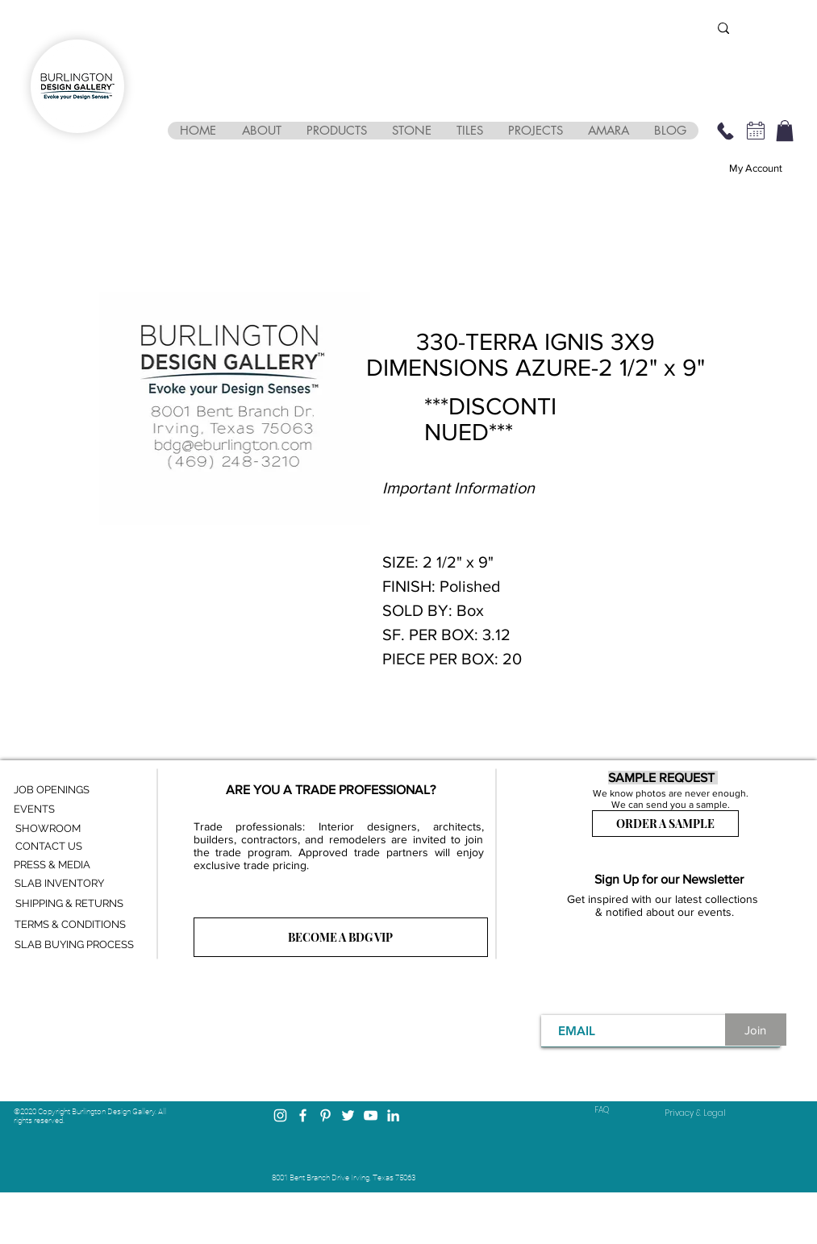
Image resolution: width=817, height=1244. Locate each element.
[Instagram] (280, 1115)
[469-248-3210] (726, 130)
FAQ (601, 1110)
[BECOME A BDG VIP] (341, 937)
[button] (261, 130)
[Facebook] (302, 1115)
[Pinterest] (325, 1115)
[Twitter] (348, 1115)
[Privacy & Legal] (695, 1113)
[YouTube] (370, 1115)
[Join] (755, 1029)
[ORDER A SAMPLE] (665, 823)
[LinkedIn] (393, 1115)
